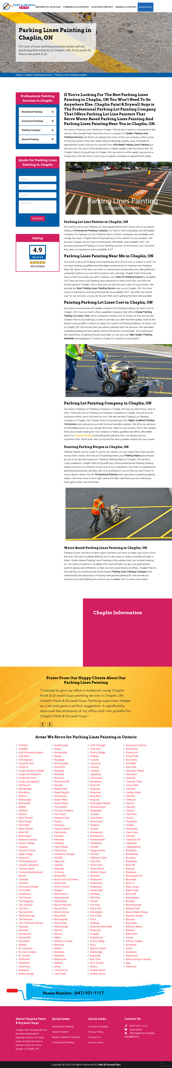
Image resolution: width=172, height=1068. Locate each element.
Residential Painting (48, 7)
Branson (130, 868)
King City (95, 799)
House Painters (60, 1031)
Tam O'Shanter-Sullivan (31, 923)
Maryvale (59, 944)
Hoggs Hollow (97, 850)
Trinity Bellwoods (28, 861)
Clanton (130, 803)
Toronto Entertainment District (31, 874)
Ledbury (94, 756)
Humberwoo (96, 836)
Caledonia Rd (133, 839)
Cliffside (130, 796)
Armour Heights (134, 941)
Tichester (24, 879)
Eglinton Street (98, 948)
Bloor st (130, 883)
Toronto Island (26, 868)
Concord (130, 788)
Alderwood (132, 955)
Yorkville (23, 745)
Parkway (58, 836)
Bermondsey (132, 897)
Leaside (94, 759)
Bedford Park (133, 908)
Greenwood (96, 883)
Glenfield (95, 894)
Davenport (131, 774)
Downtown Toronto (136, 745)
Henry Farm (96, 865)
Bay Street (131, 923)
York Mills (24, 756)
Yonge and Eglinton (29, 781)
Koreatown (96, 781)
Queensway (60, 796)
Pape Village (61, 846)
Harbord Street (98, 872)
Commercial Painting (76, 7)
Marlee (58, 948)
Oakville (58, 865)
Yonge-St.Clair (26, 763)
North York (60, 883)
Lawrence (95, 763)
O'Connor (59, 872)
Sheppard (24, 970)
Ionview (94, 828)
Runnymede (60, 752)
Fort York (95, 904)
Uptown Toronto (27, 850)
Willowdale (24, 803)
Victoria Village (27, 843)
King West (95, 796)
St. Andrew (24, 955)
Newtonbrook (61, 897)
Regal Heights (61, 792)
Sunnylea (23, 930)
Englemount (96, 937)
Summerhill (25, 937)
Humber (94, 846)
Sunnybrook (25, 933)
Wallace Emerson (28, 839)
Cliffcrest (131, 799)
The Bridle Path (27, 915)
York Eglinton (26, 759)
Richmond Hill (61, 781)
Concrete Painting (98, 1026)
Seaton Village (26, 973)
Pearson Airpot (62, 828)
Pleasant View (62, 817)
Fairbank (94, 923)
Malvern (58, 962)
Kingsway (95, 788)
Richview (59, 777)
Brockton (131, 857)
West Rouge (25, 821)
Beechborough (133, 904)
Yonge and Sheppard (30, 774)
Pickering (59, 825)
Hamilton (95, 875)
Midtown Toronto (63, 941)
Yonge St (23, 767)
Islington (94, 825)
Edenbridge (96, 952)
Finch (93, 919)
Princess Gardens (63, 810)
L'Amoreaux (96, 777)
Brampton (131, 872)
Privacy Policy (96, 1031)
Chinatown (131, 821)
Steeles (22, 944)
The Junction (26, 904)
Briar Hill (130, 865)
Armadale (131, 944)
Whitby (22, 806)
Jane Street (96, 817)
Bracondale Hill (134, 875)
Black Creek (132, 890)
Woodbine (24, 792)
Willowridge (25, 799)
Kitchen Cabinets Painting (66, 1037)
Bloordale (131, 879)
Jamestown (96, 821)
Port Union (60, 814)
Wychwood (24, 785)
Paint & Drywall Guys (109, 1064)
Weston (23, 814)
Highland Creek (98, 857)
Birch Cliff (131, 894)
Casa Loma (132, 832)
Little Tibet (60, 973)
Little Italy (95, 748)
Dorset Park (132, 756)
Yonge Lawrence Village (31, 770)
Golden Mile (96, 890)
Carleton (130, 836)
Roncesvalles (61, 763)
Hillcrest (94, 854)
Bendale (130, 901)
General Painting (125, 7)
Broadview (131, 861)
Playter (58, 821)
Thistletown (25, 894)
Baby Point (131, 933)
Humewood (96, 832)
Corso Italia (132, 785)
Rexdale (58, 785)
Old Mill (58, 857)
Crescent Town (134, 781)
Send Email (135, 1029)
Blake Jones (132, 886)
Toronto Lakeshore (29, 865)
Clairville (130, 806)
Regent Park (60, 788)
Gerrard (94, 901)
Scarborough (61, 745)
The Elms (24, 908)
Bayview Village (134, 915)
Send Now (37, 218)
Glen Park (95, 897)
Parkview (59, 839)
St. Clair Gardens (28, 952)
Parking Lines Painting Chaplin (70, 74)
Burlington (131, 850)
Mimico (58, 933)
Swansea (23, 926)
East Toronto (97, 962)
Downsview (132, 748)
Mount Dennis (61, 912)
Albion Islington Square (138, 959)
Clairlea (130, 810)
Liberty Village (97, 752)
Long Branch (61, 970)
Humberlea (96, 843)
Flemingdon (96, 912)
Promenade (60, 806)
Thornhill (23, 883)
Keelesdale (96, 810)
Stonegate (24, 941)
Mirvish (58, 930)
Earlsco (94, 966)
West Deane (25, 836)
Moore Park (60, 923)
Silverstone (25, 966)
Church (130, 817)
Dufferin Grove (98, 973)
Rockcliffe (59, 767)
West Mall (24, 825)
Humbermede (97, 839)
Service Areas (95, 1042)
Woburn (23, 796)
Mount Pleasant (62, 904)
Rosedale (59, 759)
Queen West (60, 799)
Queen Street (61, 803)
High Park (95, 861)
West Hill (23, 832)
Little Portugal (97, 745)
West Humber (26, 828)
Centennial (131, 828)
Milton (57, 937)
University (24, 857)
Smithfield (24, 959)
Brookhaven (132, 854)
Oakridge (59, 868)
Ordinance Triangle (64, 854)
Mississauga (61, 926)
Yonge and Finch (27, 777)
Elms (92, 944)
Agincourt (131, 966)
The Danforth (26, 912)
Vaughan (23, 846)
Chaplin (130, 825)
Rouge (57, 756)
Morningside (61, 919)
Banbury (130, 930)
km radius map (41, 632)
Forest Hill (95, 908)
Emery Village (97, 941)
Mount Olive (60, 908)
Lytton (57, 966)
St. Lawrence (26, 948)
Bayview (130, 919)
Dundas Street (97, 970)
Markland (59, 952)
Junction (95, 814)
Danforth (130, 777)
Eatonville (95, 955)
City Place (131, 814)
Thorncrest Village (28, 886)
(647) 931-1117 (145, 7)
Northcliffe (60, 875)
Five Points (96, 915)
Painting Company (102, 7)
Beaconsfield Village (137, 912)
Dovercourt (132, 752)
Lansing (94, 767)
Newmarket (60, 901)
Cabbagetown (133, 846)
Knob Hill (95, 785)
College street (133, 792)
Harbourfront (97, 868)
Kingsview (95, 792)
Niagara (58, 890)
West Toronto (26, 817)
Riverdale (59, 774)
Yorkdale (23, 748)
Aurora (129, 937)
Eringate (94, 933)
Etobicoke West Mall (101, 926)
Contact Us (94, 1037)
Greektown (96, 886)
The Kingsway (26, 901)
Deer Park (131, 767)
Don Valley (131, 759)
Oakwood (59, 861)
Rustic (57, 748)
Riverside (59, 770)
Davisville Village (135, 770)
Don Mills (131, 763)
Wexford (23, 810)
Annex (129, 948)
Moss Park (60, 915)
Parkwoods (60, 832)
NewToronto (60, 894)
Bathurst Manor (134, 926)
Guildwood (96, 879)
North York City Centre (66, 879)
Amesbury (131, 952)
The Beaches (26, 919)
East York (95, 959)
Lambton (95, 770)
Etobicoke (95, 930)
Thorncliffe (24, 890)
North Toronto (61, 886)
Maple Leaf (60, 959)
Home (19, 74)
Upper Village (26, 854)
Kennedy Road (98, 806)
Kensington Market (100, 803)
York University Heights (31, 752)
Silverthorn (24, 962)
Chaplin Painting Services (38, 74)
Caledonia (131, 843)
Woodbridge (25, 788)
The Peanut (25, 897)
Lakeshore (95, 774)
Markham (59, 955)
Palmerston (60, 850)
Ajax (128, 962)
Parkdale (59, 843)
